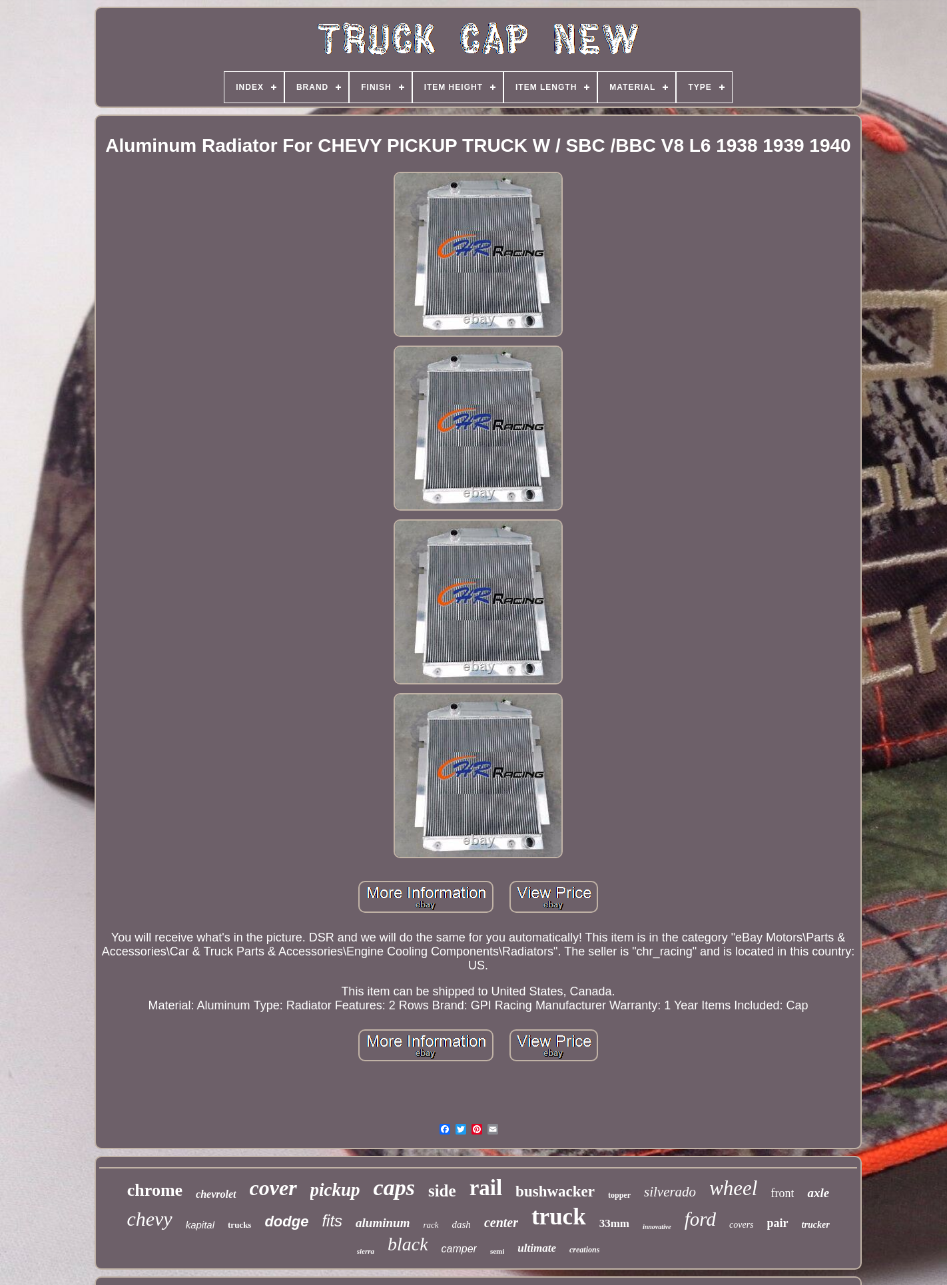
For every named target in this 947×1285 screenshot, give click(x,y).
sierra (365, 1251)
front (782, 1193)
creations (584, 1249)
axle (818, 1193)
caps (394, 1187)
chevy (149, 1219)
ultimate (536, 1248)
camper (459, 1248)
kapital (200, 1224)
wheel (733, 1188)
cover (273, 1188)
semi (497, 1251)
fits (332, 1221)
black (408, 1244)
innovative (657, 1226)
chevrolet (216, 1194)
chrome (154, 1190)
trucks (239, 1225)
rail (486, 1188)
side (442, 1191)
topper (619, 1195)
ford (700, 1219)
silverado (670, 1192)
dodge (286, 1221)
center (501, 1222)
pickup (335, 1190)
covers (741, 1225)
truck (558, 1217)
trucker (816, 1225)
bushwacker (555, 1191)
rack (430, 1225)
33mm (614, 1223)
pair (778, 1223)
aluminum (383, 1223)
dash (461, 1224)
